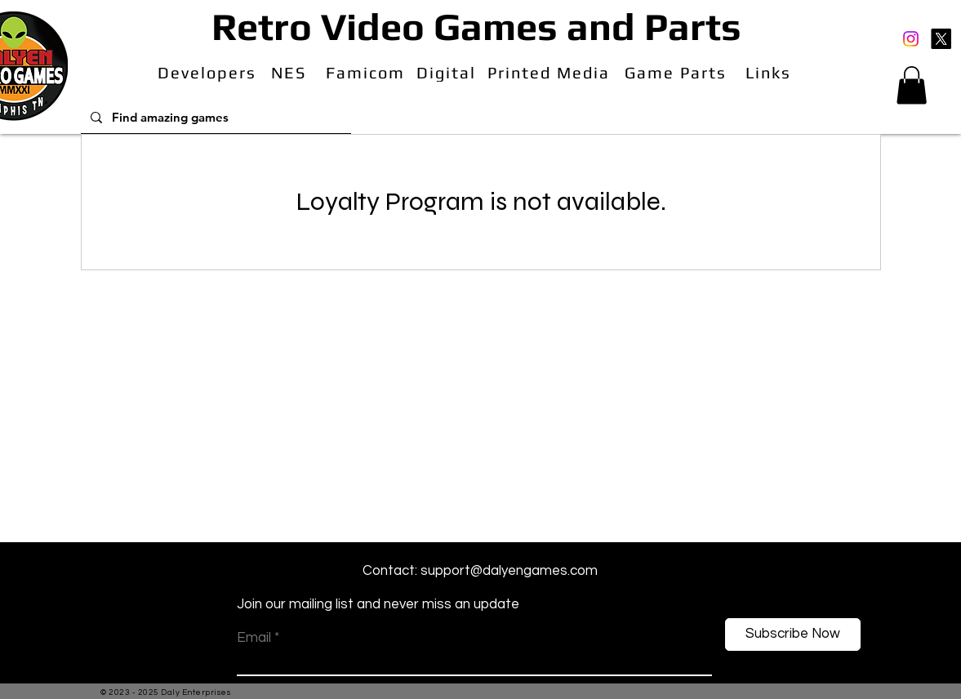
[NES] (291, 72)
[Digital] (448, 72)
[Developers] (208, 72)
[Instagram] (911, 39)
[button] (912, 85)
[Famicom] (367, 72)
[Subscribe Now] (793, 634)
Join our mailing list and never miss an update (378, 604)
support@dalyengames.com (509, 570)
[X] (941, 39)
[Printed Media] (550, 72)
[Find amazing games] (214, 117)
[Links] (770, 72)
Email (254, 638)
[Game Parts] (677, 72)
